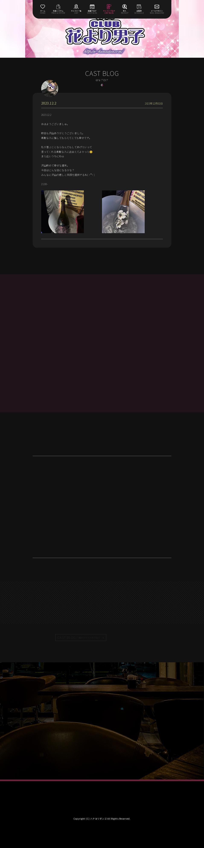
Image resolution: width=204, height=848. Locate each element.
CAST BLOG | (79, 637)
